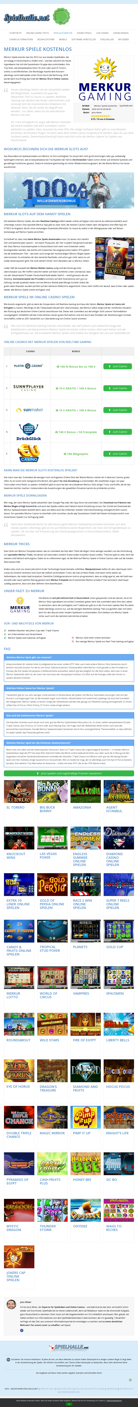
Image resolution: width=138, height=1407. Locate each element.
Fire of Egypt (84, 1040)
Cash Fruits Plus (50, 1181)
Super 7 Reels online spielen (117, 904)
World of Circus (48, 995)
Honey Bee (82, 1179)
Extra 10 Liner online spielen (18, 904)
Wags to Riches (114, 1228)
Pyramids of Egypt (17, 1181)
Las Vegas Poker (48, 855)
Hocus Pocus (118, 1086)
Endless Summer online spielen (80, 859)
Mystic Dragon (14, 1228)
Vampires (81, 993)
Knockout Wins (16, 856)
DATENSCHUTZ (126, 1388)
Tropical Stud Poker (50, 948)
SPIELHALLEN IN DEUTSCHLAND (89, 1388)
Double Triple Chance (19, 1135)
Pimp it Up (81, 1133)
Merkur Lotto (13, 995)
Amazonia (82, 807)
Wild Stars (49, 1040)
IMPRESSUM (112, 1388)
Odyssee (80, 1226)
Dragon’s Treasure (48, 1088)
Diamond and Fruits (85, 1088)
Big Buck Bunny (47, 809)
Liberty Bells (117, 1040)
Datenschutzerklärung (114, 1401)
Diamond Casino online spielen (114, 859)
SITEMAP (64, 1392)
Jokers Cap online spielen (16, 1276)
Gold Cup (114, 946)
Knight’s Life (117, 1133)
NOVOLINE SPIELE (65, 1388)
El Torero (16, 807)
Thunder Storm (48, 1228)
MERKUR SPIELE (47, 1388)
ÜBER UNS (75, 1392)
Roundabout (18, 1040)
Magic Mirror (52, 1133)
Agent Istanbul (114, 809)
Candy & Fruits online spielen (19, 950)
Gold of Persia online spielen (52, 904)
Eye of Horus (18, 1086)
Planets (80, 946)
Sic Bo (111, 1179)
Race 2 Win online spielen (82, 904)
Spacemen (115, 993)
